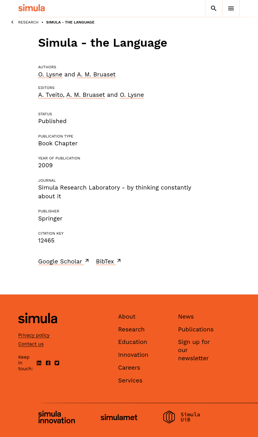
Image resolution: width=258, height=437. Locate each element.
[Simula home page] (37, 328)
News (186, 316)
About (127, 316)
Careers (129, 367)
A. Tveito (50, 94)
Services (130, 380)
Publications (195, 329)
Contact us (31, 344)
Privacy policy (34, 335)
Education (132, 342)
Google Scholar (64, 261)
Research (28, 22)
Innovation (133, 354)
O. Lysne (50, 74)
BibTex (109, 261)
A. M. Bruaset (96, 74)
